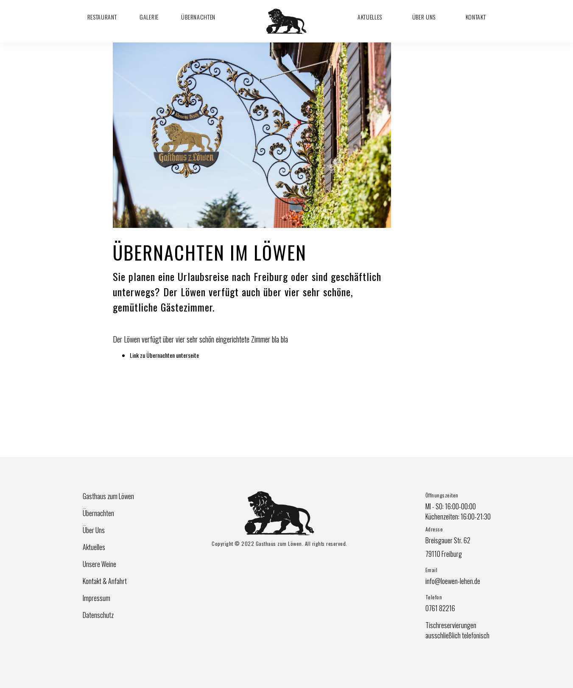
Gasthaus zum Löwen (108, 496)
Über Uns (424, 16)
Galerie (149, 16)
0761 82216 (440, 608)
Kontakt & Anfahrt (105, 581)
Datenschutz (98, 615)
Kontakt (476, 16)
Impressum (96, 598)
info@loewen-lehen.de (452, 581)
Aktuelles (370, 16)
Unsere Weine (99, 564)
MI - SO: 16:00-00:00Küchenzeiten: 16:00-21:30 (458, 511)
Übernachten (198, 16)
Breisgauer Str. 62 (447, 540)
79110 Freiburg (443, 554)
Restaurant (102, 16)
